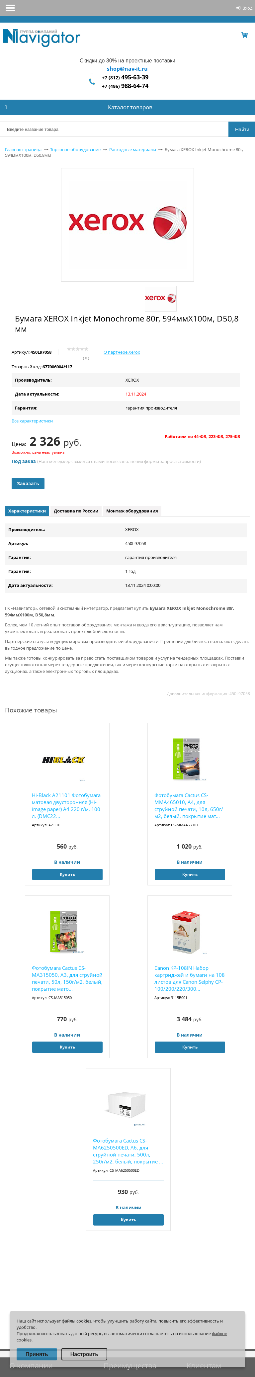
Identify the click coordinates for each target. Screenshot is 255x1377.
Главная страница (23, 149)
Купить (67, 874)
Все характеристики (32, 421)
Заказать (28, 483)
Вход (247, 8)
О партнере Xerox (122, 352)
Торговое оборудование (75, 149)
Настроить (84, 1354)
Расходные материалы (132, 149)
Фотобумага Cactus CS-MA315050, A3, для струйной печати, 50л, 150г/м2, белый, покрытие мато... (67, 978)
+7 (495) (125, 86)
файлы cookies (76, 1321)
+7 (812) (125, 77)
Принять (37, 1354)
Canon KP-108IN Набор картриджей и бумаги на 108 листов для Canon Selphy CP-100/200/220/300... (189, 978)
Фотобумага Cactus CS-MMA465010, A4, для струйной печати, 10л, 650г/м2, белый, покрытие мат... (188, 805)
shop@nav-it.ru (127, 68)
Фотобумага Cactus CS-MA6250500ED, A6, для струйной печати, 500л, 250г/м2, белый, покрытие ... (128, 1151)
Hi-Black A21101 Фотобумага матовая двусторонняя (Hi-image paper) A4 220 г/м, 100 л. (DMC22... (66, 805)
